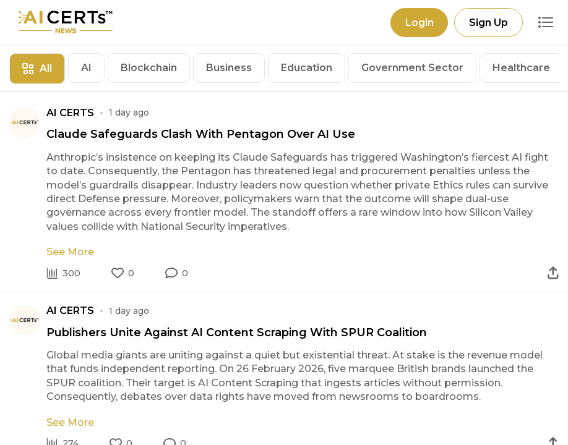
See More (70, 252)
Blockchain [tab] (149, 68)
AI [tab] (86, 68)
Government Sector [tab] (412, 68)
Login (419, 22)
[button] (176, 273)
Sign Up (488, 22)
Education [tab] (306, 68)
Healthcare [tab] (521, 68)
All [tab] (37, 68)
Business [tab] (229, 68)
